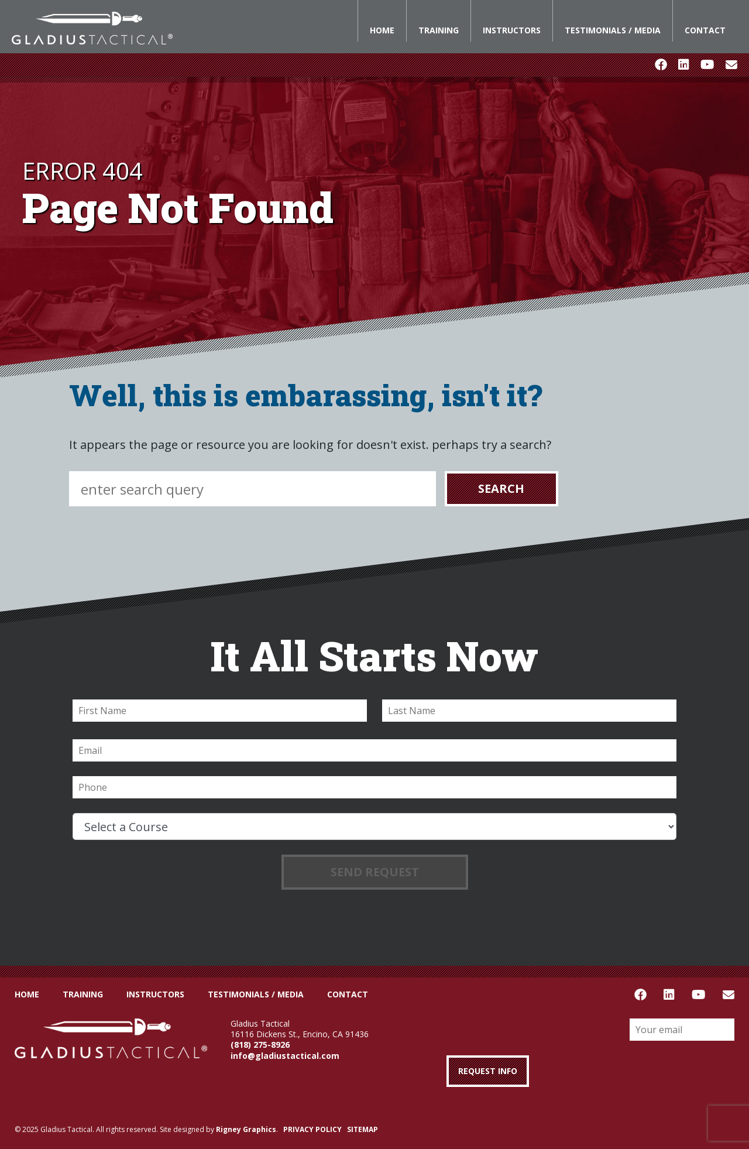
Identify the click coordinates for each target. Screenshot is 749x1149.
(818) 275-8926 (260, 1044)
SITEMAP (362, 1129)
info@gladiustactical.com (285, 1055)
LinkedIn (683, 65)
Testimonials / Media (613, 30)
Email (731, 65)
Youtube (707, 65)
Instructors (512, 30)
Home (382, 30)
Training (438, 30)
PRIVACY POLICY (312, 1129)
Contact (705, 30)
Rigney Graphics (246, 1129)
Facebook (660, 65)
